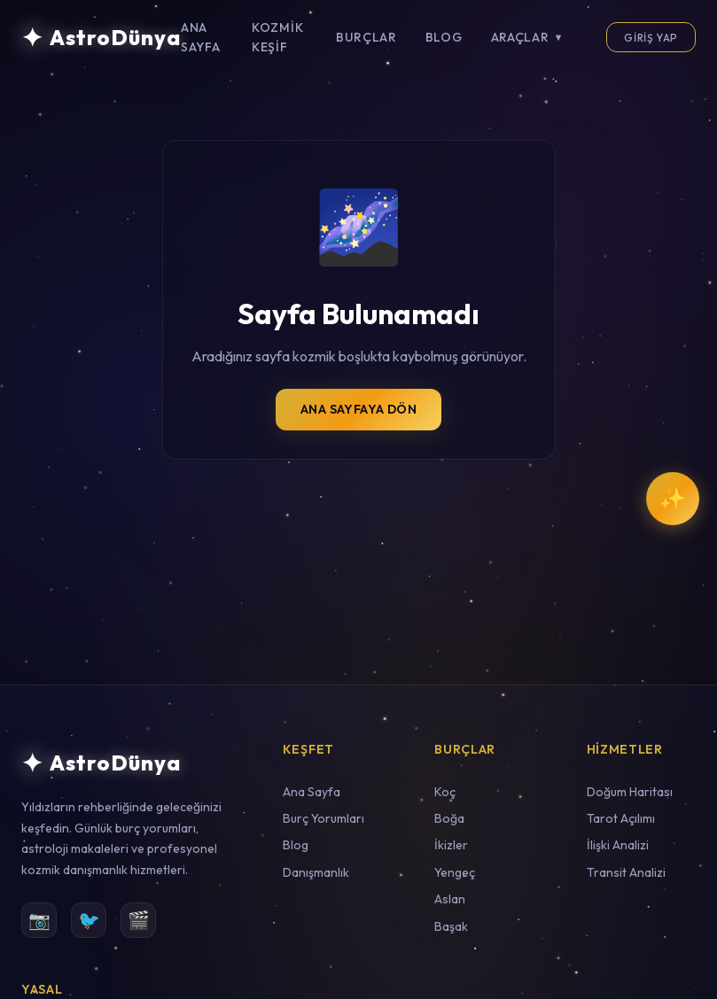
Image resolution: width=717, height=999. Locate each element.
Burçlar (366, 37)
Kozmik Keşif (277, 37)
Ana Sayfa (201, 37)
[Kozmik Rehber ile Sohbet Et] (672, 498)
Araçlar (528, 37)
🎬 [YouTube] (139, 920)
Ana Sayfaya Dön (358, 409)
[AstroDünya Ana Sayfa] (101, 37)
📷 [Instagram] (39, 920)
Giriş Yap (650, 37)
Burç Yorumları (323, 818)
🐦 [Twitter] (89, 920)
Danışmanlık (316, 872)
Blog (444, 37)
